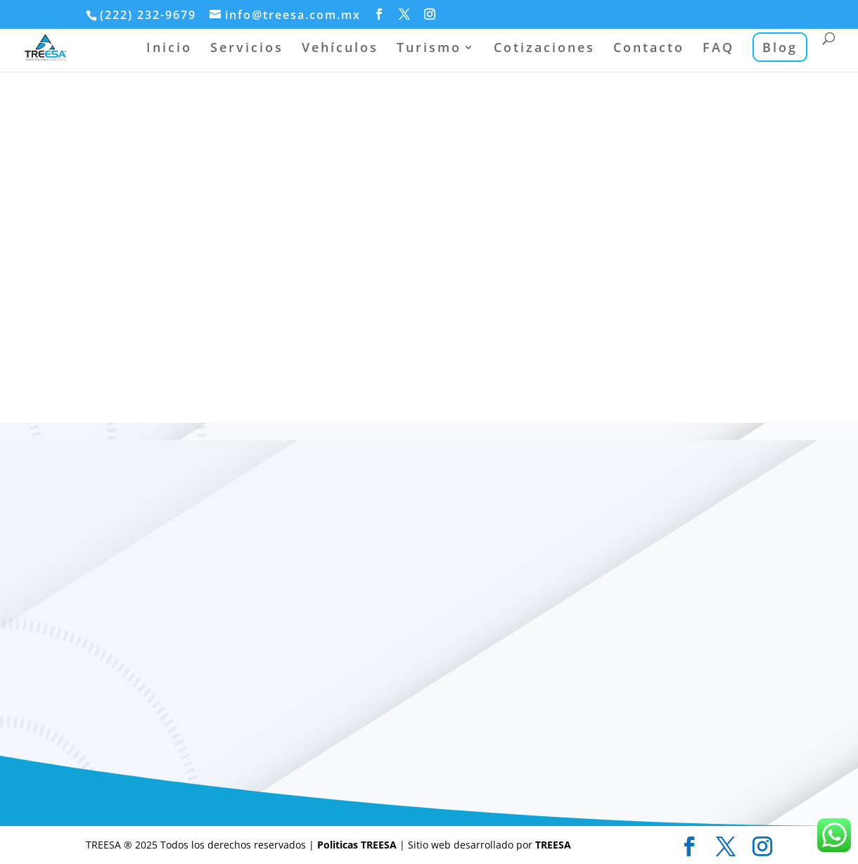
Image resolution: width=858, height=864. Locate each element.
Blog (780, 47)
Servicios (246, 49)
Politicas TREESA (358, 844)
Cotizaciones (544, 49)
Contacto (648, 49)
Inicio (169, 49)
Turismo (429, 49)
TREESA (553, 844)
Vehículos (340, 49)
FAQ (718, 49)
